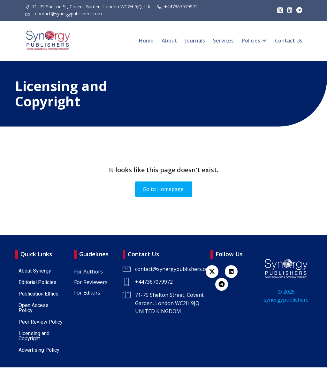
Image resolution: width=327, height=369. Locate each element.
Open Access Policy (34, 309)
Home (146, 41)
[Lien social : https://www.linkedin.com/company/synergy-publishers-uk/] (234, 273)
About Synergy (35, 272)
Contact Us (288, 41)
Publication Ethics (38, 295)
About (169, 41)
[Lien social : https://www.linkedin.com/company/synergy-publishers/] (288, 10)
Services (223, 41)
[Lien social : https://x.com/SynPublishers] (278, 10)
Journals (195, 41)
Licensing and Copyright (35, 337)
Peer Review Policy (41, 323)
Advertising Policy (39, 352)
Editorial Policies (38, 284)
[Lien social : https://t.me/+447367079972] (297, 10)
